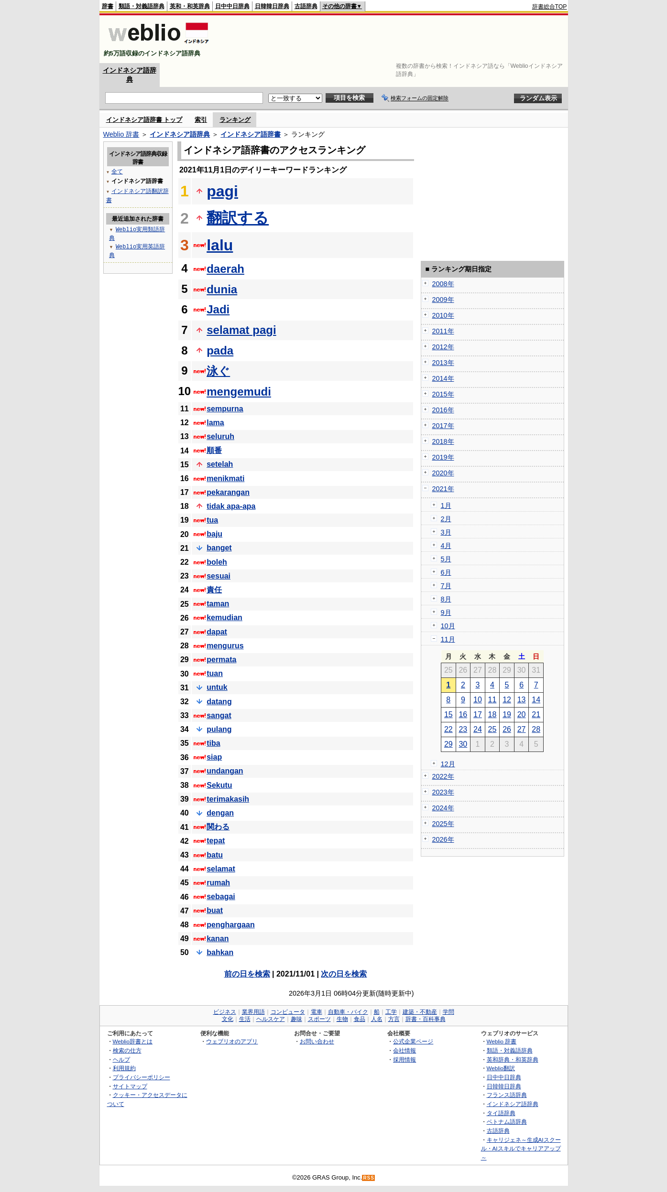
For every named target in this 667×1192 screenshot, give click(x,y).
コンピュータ (288, 1012)
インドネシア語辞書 (250, 134)
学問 (448, 1012)
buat (215, 910)
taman (218, 604)
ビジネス (224, 1012)
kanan (218, 938)
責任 (214, 590)
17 (477, 714)
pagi (222, 191)
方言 (394, 1019)
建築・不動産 (420, 1012)
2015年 (443, 394)
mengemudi (239, 391)
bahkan (220, 952)
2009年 (443, 299)
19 (507, 714)
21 (536, 714)
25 (492, 729)
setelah (220, 464)
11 (492, 700)
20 (521, 714)
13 (521, 700)
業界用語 (253, 1012)
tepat (216, 841)
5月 (446, 559)
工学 (391, 1012)
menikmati (225, 478)
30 (463, 744)
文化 (227, 1019)
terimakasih (228, 799)
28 (536, 729)
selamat (221, 869)
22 (448, 729)
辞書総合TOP (549, 6)
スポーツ (319, 1019)
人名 (377, 1019)
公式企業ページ (413, 1041)
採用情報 (404, 1059)
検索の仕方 (127, 1050)
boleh (217, 562)
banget (219, 548)
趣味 (296, 1019)
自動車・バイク (348, 1012)
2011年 (443, 331)
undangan (225, 771)
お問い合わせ (317, 1041)
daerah (225, 268)
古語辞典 (306, 6)
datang (219, 702)
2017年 (443, 426)
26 (507, 729)
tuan (215, 673)
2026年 (443, 839)
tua (212, 520)
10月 (448, 626)
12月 (448, 764)
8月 (446, 599)
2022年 (443, 776)
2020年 (443, 473)
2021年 (443, 489)
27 (521, 729)
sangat (219, 715)
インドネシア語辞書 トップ (144, 119)
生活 (245, 1019)
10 (477, 700)
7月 (446, 586)
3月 (446, 532)
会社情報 (404, 1050)
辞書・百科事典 (425, 1019)
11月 (448, 639)
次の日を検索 (344, 974)
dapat (217, 632)
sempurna (225, 409)
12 (507, 700)
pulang (219, 729)
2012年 (443, 347)
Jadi (218, 309)
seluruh (220, 436)
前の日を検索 (247, 974)
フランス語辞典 (507, 1095)
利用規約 (124, 1068)
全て (117, 171)
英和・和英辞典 (190, 6)
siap (214, 757)
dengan (220, 813)
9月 (446, 612)
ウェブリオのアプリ (232, 1041)
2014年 (443, 378)
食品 (359, 1019)
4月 (446, 545)
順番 (214, 450)
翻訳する (238, 217)
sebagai (221, 896)
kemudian (224, 617)
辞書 (107, 6)
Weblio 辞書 (121, 134)
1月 (446, 505)
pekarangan (228, 492)
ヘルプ (121, 1059)
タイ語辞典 (501, 1113)
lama (215, 423)
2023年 (443, 792)
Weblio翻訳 (501, 1068)
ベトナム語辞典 (507, 1121)
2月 (446, 519)
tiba (213, 743)
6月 (446, 572)
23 (463, 729)
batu (215, 855)
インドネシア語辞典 (180, 134)
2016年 (443, 410)
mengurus (225, 646)
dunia (222, 289)
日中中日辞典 (232, 6)
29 (448, 744)
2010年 (443, 315)
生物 (342, 1019)
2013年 (443, 362)
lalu (220, 245)
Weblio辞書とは (133, 1041)
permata (221, 659)
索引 (201, 119)
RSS (368, 1178)
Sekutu (219, 785)
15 (448, 714)
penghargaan (230, 925)
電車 (316, 1012)
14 (536, 700)
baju (214, 534)
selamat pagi (241, 329)
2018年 (443, 441)
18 (492, 714)
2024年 (443, 808)
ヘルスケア (270, 1019)
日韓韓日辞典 (272, 6)
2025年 (443, 823)
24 (477, 729)
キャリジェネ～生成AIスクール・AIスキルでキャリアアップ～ (521, 1148)
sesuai (218, 576)
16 (463, 714)
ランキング (235, 119)
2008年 (443, 284)
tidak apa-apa (231, 506)
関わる (218, 827)
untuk (217, 687)
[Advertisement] (393, 39)
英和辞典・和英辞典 (512, 1059)
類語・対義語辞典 (141, 6)
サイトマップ (130, 1086)
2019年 (443, 457)
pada (220, 350)
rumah (218, 883)
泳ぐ (218, 371)
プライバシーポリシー (141, 1077)
